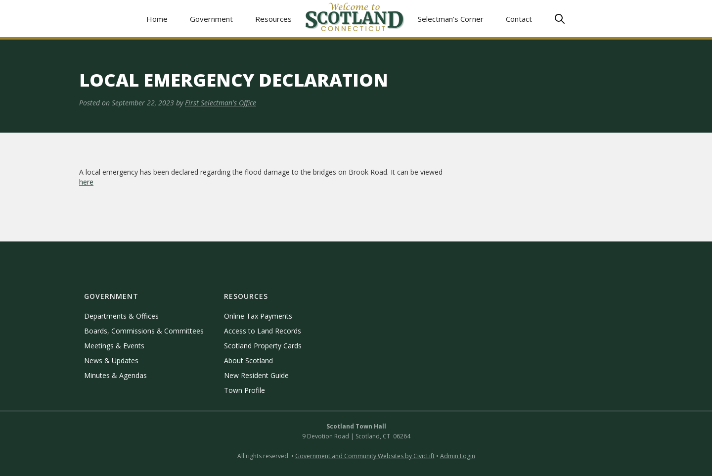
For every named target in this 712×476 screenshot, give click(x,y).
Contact (519, 19)
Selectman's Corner (451, 19)
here (86, 182)
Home (157, 19)
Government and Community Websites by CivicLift (365, 456)
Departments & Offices (121, 316)
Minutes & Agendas (115, 375)
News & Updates (111, 360)
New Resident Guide (256, 375)
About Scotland (248, 360)
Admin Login (457, 456)
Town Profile (244, 390)
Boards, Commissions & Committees (144, 330)
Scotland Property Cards (263, 345)
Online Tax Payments (258, 316)
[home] (355, 18)
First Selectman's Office (220, 102)
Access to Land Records (262, 330)
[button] (211, 18)
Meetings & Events (114, 345)
